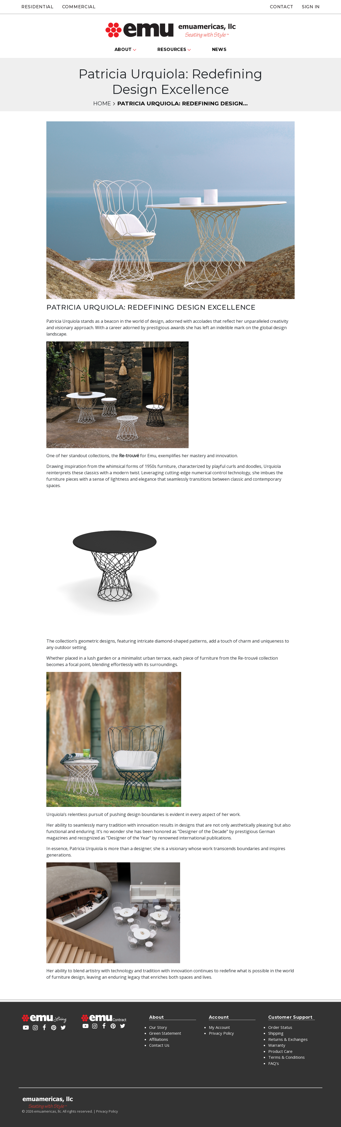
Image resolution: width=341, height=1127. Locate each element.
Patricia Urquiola (63, 321)
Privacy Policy (221, 1033)
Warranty (276, 1045)
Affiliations (158, 1039)
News (219, 49)
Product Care (280, 1051)
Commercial (79, 6)
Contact (281, 6)
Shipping (275, 1033)
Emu (151, 456)
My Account (219, 1027)
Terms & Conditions (286, 1057)
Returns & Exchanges (288, 1039)
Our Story (158, 1027)
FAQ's (273, 1063)
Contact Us (159, 1045)
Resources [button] (171, 49)
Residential (37, 6)
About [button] (123, 49)
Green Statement (165, 1033)
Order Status (280, 1027)
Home (102, 103)
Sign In (311, 6)
